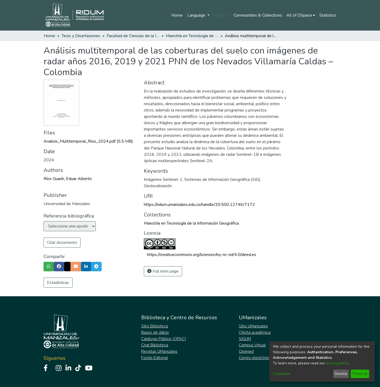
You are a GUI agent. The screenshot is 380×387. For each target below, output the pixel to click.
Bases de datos (155, 332)
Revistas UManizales (159, 351)
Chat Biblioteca (154, 345)
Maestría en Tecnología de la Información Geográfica (192, 36)
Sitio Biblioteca (154, 326)
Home (177, 15)
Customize (281, 373)
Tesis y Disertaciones (80, 36)
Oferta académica (254, 332)
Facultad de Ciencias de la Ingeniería (133, 36)
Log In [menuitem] (220, 15)
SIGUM (245, 338)
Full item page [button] (163, 271)
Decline (341, 373)
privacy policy (337, 363)
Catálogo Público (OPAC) (163, 338)
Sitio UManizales (253, 326)
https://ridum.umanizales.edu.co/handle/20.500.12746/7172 (199, 204)
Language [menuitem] (196, 15)
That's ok (360, 373)
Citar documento (62, 242)
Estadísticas (58, 283)
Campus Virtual (252, 345)
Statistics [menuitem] (327, 15)
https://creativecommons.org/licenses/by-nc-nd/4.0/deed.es (201, 255)
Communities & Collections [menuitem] (258, 15)
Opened (246, 351)
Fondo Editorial (154, 357)
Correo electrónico (255, 357)
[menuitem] (300, 15)
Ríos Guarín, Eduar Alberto (68, 179)
